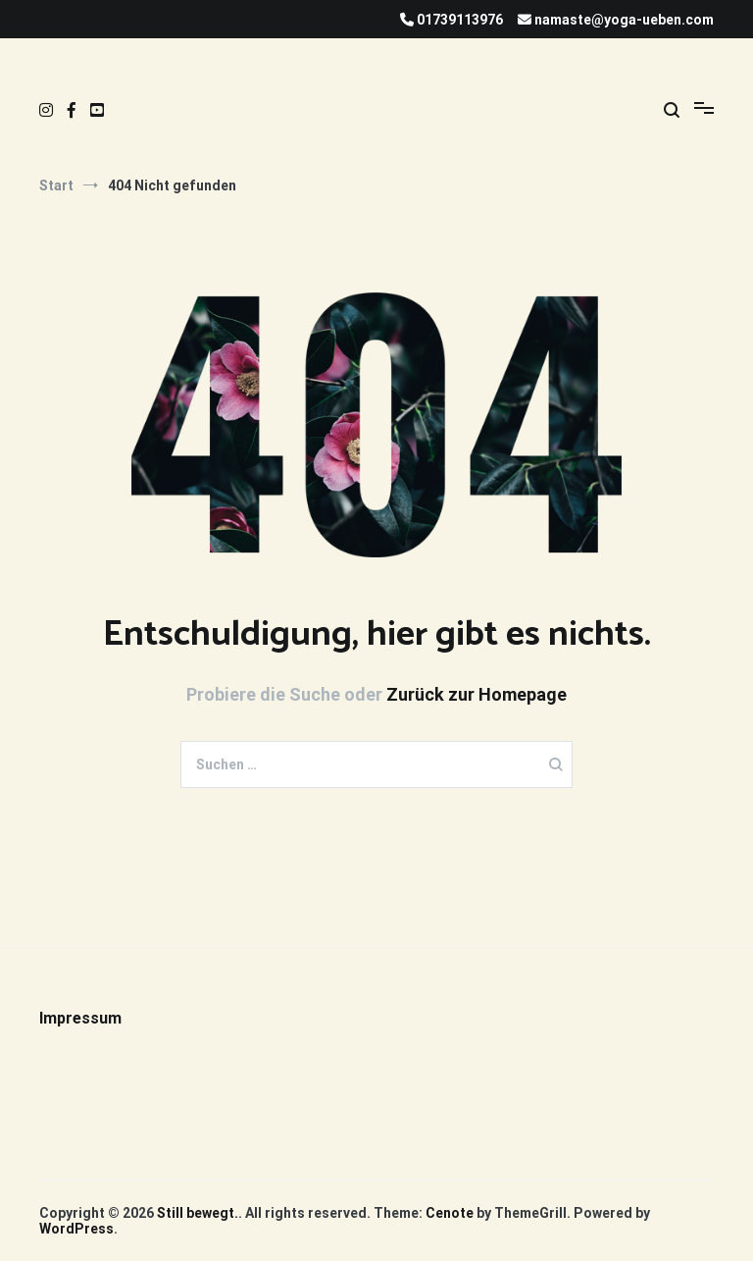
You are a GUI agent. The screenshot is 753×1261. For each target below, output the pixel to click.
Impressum (80, 1018)
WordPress (76, 1228)
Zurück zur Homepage (476, 694)
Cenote (450, 1213)
